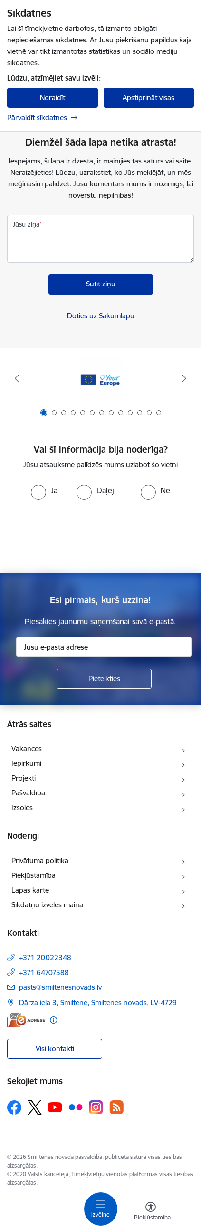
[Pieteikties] (104, 679)
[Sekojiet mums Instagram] (96, 1107)
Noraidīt (52, 97)
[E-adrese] (26, 1020)
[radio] (44, 490)
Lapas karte (30, 889)
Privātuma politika (39, 860)
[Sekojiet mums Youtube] (55, 1107)
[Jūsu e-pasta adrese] (104, 647)
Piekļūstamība (33, 875)
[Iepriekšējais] (17, 378)
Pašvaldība (28, 792)
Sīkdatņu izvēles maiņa (47, 904)
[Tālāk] (184, 378)
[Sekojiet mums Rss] (116, 1107)
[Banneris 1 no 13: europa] (100, 378)
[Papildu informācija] (53, 1020)
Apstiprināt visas (148, 97)
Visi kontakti (55, 1048)
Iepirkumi (26, 763)
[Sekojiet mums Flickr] (75, 1107)
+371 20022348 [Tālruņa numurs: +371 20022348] (45, 957)
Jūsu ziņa (26, 224)
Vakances (26, 748)
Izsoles (22, 807)
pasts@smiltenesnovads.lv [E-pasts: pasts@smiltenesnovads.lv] (60, 987)
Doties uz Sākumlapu (100, 315)
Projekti (23, 777)
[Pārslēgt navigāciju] (100, 1209)
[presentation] (101, 535)
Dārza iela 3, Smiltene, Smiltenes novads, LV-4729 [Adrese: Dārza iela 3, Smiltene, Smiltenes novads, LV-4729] (98, 1002)
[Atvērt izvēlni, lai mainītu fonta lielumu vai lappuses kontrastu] (150, 1212)
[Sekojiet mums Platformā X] (35, 1107)
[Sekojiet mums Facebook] (14, 1107)
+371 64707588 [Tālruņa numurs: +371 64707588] (44, 972)
